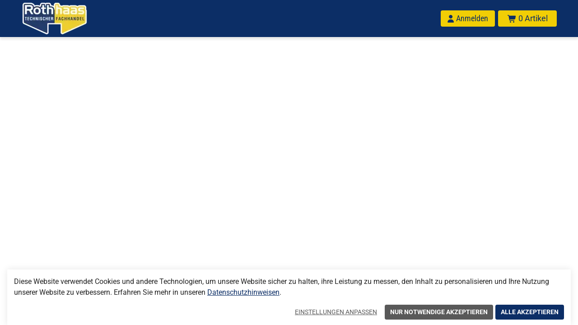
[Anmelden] (468, 18)
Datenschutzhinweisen (243, 292)
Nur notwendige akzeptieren (439, 312)
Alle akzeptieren (530, 312)
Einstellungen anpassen (336, 312)
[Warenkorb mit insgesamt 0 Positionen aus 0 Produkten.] (527, 18)
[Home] (66, 18)
